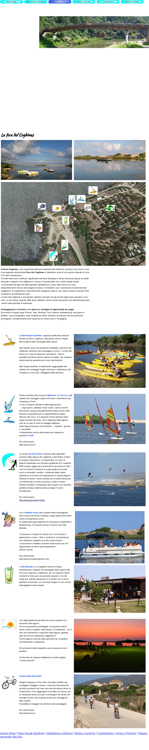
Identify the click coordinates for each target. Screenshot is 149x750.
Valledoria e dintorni (59, 733)
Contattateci (106, 733)
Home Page (8, 733)
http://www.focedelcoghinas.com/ (34, 559)
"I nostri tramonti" (27, 660)
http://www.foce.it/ (27, 445)
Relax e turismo (85, 733)
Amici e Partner (126, 733)
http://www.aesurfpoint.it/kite (32, 500)
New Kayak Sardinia (31, 733)
